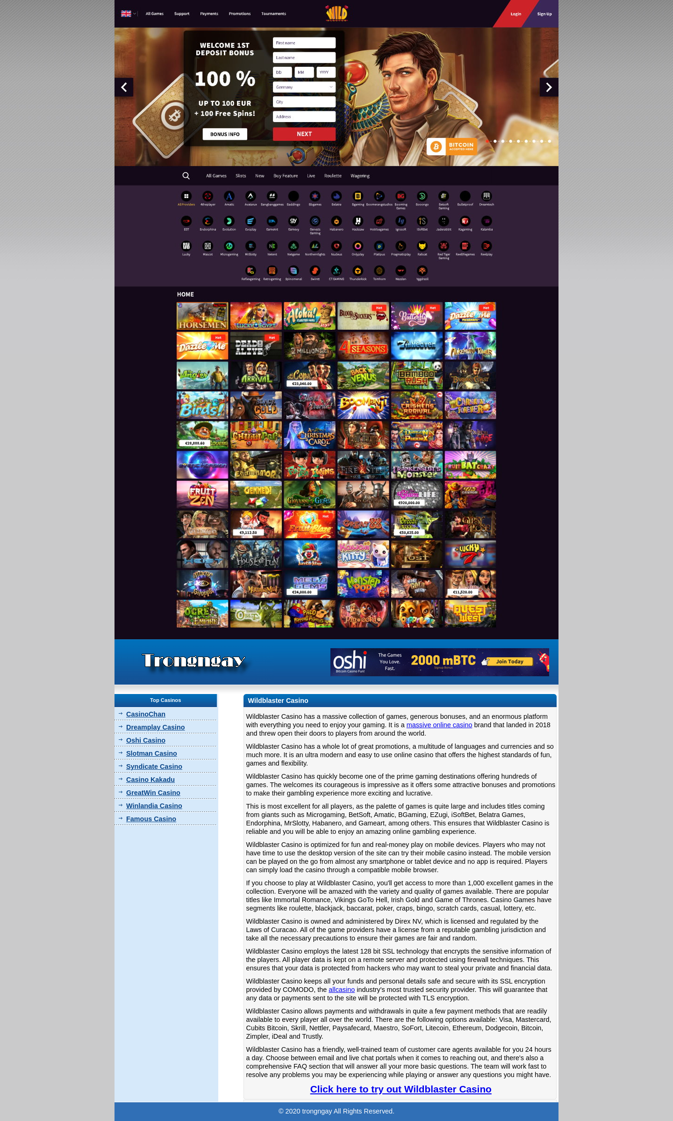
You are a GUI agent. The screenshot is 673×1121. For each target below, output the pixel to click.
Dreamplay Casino (155, 727)
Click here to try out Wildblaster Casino (401, 1089)
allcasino (342, 989)
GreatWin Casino (153, 792)
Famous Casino (151, 819)
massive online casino (440, 725)
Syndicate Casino (154, 766)
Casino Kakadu (150, 779)
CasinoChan (145, 714)
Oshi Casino (145, 740)
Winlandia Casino (154, 806)
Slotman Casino (151, 753)
